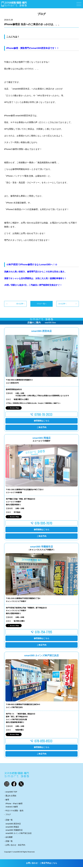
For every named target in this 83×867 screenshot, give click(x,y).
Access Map (14, 408)
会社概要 (9, 837)
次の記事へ (62, 304)
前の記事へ (20, 304)
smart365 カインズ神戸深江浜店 (19, 833)
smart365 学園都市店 (14, 830)
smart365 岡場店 (12, 827)
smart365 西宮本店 (13, 824)
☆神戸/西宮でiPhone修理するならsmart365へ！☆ (31, 264)
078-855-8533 (43, 740)
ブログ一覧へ (42, 304)
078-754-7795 (43, 631)
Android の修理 (12, 807)
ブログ (8, 814)
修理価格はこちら (41, 420)
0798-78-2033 (43, 414)
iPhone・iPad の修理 (14, 804)
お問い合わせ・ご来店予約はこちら (41, 863)
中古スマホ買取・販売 (14, 811)
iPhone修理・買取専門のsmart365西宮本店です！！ (32, 48)
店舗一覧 (9, 820)
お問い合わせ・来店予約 (15, 845)
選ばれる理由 (10, 796)
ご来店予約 (41, 427)
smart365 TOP (11, 792)
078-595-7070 (43, 523)
